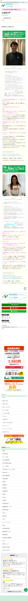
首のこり (5, 512)
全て (3, 20)
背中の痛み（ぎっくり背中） (9, 469)
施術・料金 (5, 400)
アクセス (5, 416)
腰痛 (4, 450)
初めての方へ (6, 403)
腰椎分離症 (5, 534)
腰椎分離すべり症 (7, 531)
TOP (4, 397)
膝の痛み (5, 516)
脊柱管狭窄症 (6, 503)
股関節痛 (5, 484)
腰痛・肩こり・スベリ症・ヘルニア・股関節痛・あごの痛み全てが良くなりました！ (13, 168)
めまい (4, 519)
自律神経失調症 (6, 528)
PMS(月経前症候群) (7, 463)
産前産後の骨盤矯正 (7, 537)
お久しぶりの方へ (7, 407)
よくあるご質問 (6, 413)
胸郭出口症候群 (6, 547)
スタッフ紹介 (6, 410)
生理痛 (4, 500)
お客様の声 (5, 419)
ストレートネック (7, 522)
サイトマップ (6, 425)
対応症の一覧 (6, 431)
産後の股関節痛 (6, 475)
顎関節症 (5, 487)
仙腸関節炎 (5, 491)
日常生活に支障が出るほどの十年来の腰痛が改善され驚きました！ (13, 278)
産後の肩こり (6, 472)
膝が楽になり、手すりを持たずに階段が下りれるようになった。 (12, 155)
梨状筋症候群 (6, 509)
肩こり (4, 540)
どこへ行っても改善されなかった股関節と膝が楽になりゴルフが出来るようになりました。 (14, 34)
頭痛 (4, 525)
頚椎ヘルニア (6, 543)
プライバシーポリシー (8, 428)
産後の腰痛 (5, 478)
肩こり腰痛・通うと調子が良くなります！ (9, 275)
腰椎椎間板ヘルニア (7, 506)
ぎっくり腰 (5, 456)
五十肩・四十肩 (6, 550)
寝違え (4, 494)
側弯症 (4, 481)
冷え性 (4, 497)
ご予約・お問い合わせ (8, 422)
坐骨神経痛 (5, 453)
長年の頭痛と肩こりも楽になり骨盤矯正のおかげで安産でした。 (12, 276)
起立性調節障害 (6, 460)
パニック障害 (6, 466)
